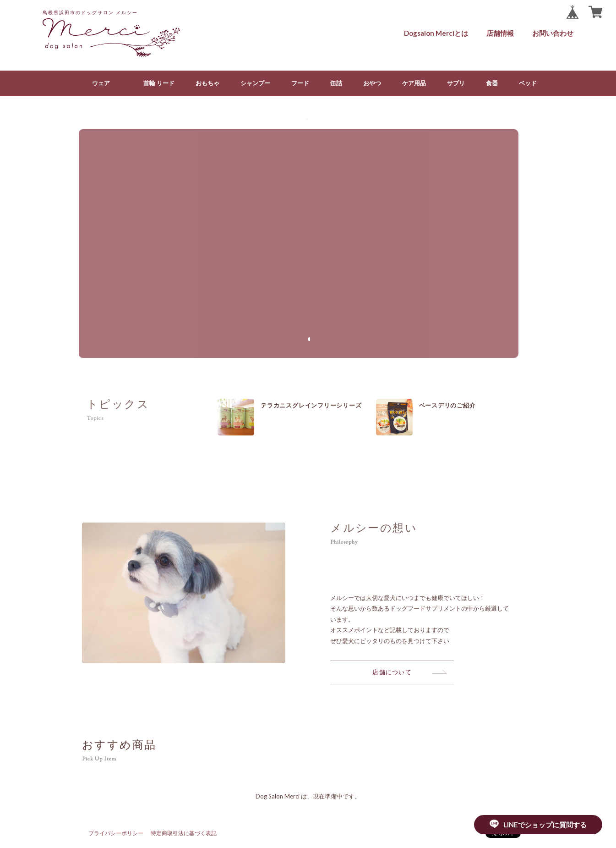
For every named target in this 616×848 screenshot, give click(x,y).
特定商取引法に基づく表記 (184, 833)
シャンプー (255, 83)
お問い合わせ (552, 33)
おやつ (372, 83)
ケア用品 (414, 83)
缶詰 (336, 83)
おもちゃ (207, 83)
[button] (308, 339)
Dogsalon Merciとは (436, 33)
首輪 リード (158, 83)
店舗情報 (500, 33)
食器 (492, 83)
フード (300, 83)
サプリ (456, 83)
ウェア (101, 83)
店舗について (392, 672)
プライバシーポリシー (115, 833)
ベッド (528, 83)
